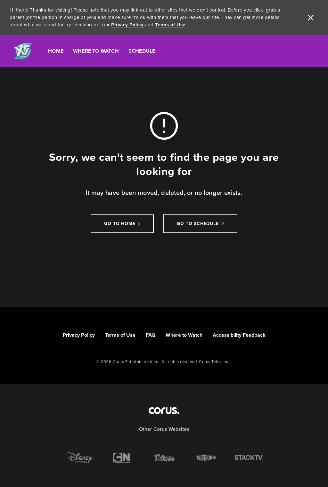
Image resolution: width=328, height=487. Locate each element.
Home (55, 51)
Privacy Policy (127, 24)
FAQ (150, 335)
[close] (310, 17)
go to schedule (197, 223)
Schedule (141, 51)
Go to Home (119, 223)
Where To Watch (96, 51)
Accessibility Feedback (239, 335)
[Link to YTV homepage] (22, 51)
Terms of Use (170, 24)
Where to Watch (184, 335)
